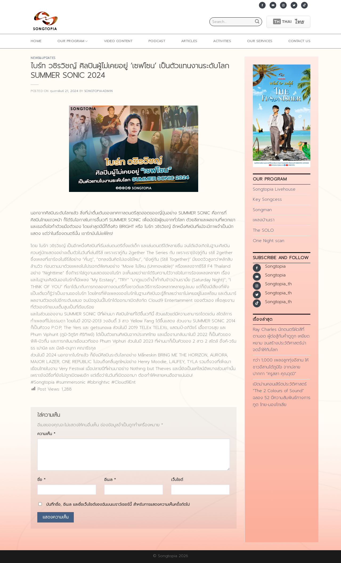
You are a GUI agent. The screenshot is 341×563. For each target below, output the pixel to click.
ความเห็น (46, 434)
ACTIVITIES (222, 40)
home (36, 40)
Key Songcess (267, 199)
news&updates (43, 58)
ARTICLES (189, 40)
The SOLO (263, 230)
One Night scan (268, 241)
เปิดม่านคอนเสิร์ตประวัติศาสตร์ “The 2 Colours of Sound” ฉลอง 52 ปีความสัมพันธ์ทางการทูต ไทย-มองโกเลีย (281, 394)
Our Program (72, 41)
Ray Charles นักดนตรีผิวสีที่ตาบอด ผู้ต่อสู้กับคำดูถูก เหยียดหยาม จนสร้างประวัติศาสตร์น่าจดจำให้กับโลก (281, 339)
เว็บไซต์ (177, 479)
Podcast (156, 40)
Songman (262, 210)
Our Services (259, 40)
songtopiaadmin (98, 91)
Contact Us (299, 40)
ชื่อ (41, 479)
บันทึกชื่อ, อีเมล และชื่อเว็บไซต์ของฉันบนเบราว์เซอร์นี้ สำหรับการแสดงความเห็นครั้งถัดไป (118, 504)
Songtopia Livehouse (274, 189)
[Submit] (257, 21)
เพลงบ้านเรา (263, 220)
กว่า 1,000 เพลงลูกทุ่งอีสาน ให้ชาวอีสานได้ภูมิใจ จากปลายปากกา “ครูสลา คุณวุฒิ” (280, 367)
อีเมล (110, 479)
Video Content (118, 40)
